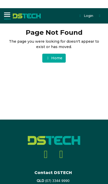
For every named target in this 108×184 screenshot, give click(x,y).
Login (86, 16)
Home (54, 58)
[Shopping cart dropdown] (100, 16)
